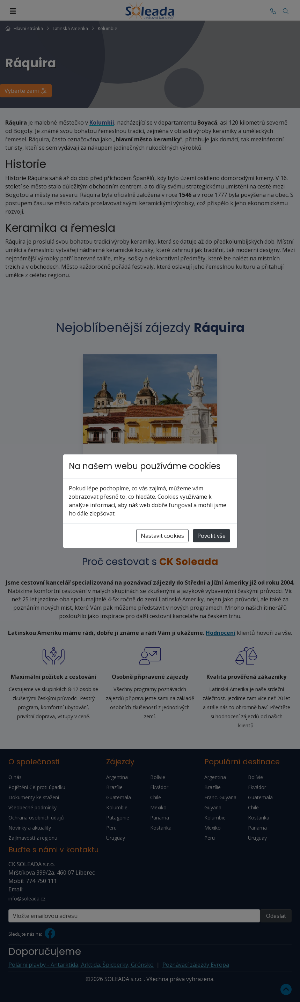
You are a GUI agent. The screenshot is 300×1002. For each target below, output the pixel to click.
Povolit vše (211, 536)
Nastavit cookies (162, 536)
